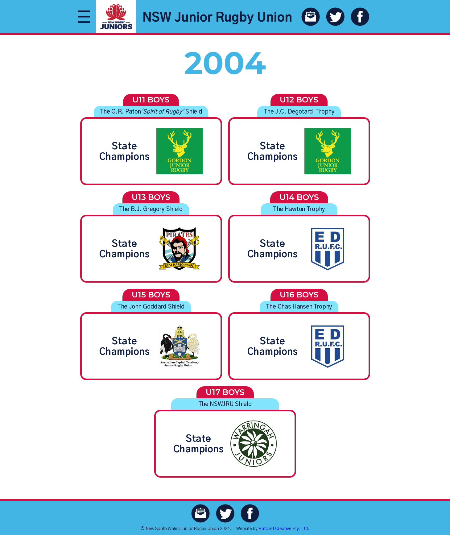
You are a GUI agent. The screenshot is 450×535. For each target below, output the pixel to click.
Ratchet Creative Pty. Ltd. (283, 529)
